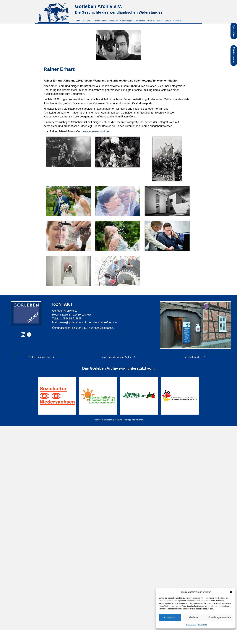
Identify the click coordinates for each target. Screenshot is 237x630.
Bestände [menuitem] (113, 21)
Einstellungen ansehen (219, 617)
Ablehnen (193, 617)
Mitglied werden (233, 55)
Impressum (202, 625)
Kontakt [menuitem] (167, 21)
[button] (230, 591)
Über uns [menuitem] (86, 21)
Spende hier (233, 30)
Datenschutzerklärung (113, 420)
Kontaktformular (107, 322)
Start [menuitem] (78, 21)
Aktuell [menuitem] (159, 21)
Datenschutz (191, 625)
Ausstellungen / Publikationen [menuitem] (133, 21)
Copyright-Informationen (133, 420)
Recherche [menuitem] (178, 21)
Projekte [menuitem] (151, 21)
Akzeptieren (170, 617)
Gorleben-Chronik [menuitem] (99, 21)
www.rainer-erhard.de (96, 131)
